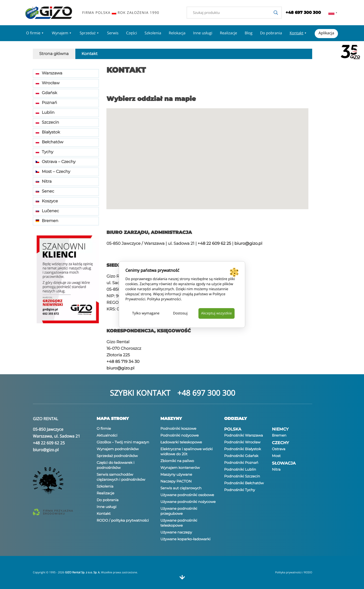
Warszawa (49, 73)
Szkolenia (153, 33)
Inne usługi (202, 33)
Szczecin (47, 122)
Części (131, 33)
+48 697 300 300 (206, 393)
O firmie (35, 33)
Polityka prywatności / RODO (293, 572)
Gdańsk (46, 93)
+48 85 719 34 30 (123, 361)
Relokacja (177, 33)
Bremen (47, 221)
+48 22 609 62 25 (214, 243)
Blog (249, 33)
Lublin (45, 112)
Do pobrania (271, 33)
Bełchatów (49, 142)
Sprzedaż (90, 33)
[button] (237, 145)
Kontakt (298, 33)
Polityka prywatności (164, 299)
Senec (45, 191)
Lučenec (47, 211)
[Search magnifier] (275, 12)
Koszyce (47, 201)
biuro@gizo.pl (248, 243)
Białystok (48, 132)
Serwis (112, 33)
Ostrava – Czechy (56, 161)
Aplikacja (326, 33)
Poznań (46, 102)
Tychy (44, 152)
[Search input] (232, 12)
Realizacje (228, 33)
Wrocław (47, 83)
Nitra (44, 181)
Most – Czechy (53, 171)
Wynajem (62, 33)
